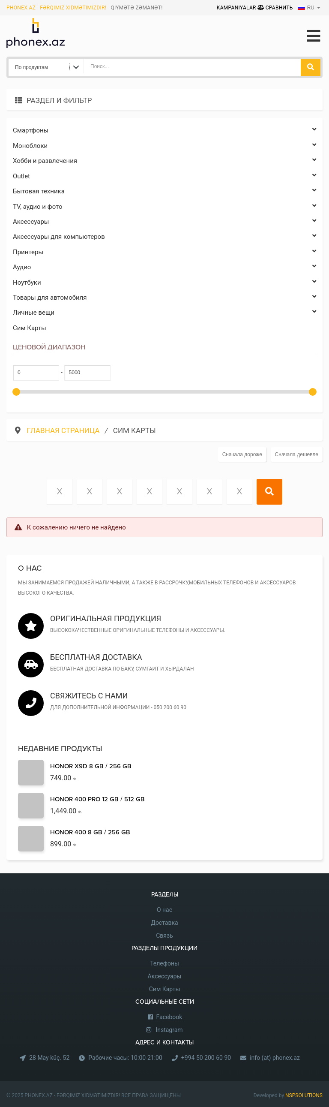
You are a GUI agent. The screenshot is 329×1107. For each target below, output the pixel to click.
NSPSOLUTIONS (304, 1095)
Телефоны (164, 963)
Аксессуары (164, 221)
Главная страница (64, 430)
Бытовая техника (164, 191)
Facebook (169, 1017)
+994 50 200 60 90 (206, 1057)
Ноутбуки (164, 282)
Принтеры (164, 252)
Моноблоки (164, 145)
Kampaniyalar (237, 8)
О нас (164, 909)
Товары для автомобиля (164, 297)
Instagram (169, 1029)
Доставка (164, 922)
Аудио (164, 267)
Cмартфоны (164, 130)
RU (306, 8)
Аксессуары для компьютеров (164, 236)
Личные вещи (164, 312)
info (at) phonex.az (275, 1057)
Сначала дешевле (296, 454)
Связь (164, 935)
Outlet (164, 176)
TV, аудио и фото (164, 206)
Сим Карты (29, 328)
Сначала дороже (242, 454)
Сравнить (275, 8)
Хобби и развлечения (164, 160)
